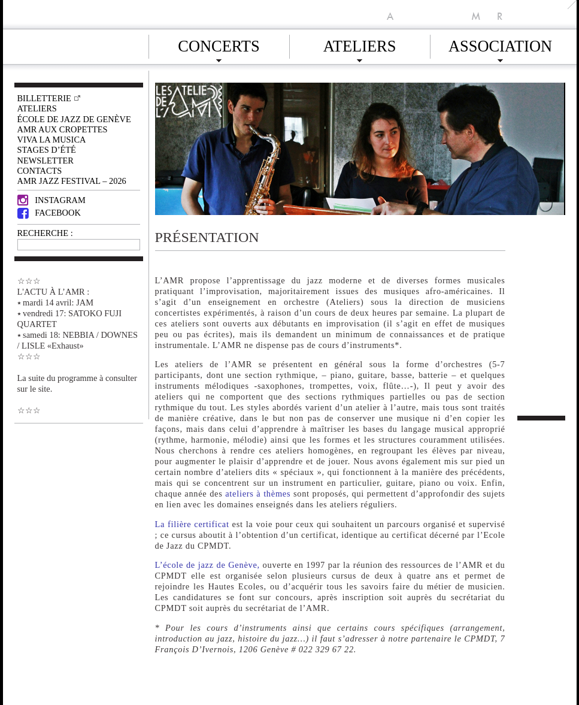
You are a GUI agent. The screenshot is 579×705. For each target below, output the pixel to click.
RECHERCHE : (45, 233)
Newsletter (45, 160)
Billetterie (44, 98)
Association (500, 44)
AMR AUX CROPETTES (62, 129)
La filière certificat (192, 524)
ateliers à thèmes (257, 493)
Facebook (49, 212)
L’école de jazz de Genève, (207, 565)
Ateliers (359, 44)
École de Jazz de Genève (74, 119)
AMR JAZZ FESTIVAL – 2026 (71, 181)
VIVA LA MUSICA (51, 139)
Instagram (51, 200)
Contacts (39, 171)
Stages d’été (46, 150)
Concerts (218, 44)
